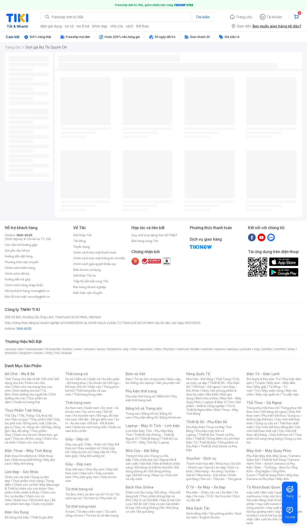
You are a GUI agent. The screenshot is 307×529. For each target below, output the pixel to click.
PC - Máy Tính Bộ (145, 442)
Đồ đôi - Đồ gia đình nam (96, 419)
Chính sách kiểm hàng (20, 268)
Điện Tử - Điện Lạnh (263, 374)
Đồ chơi (47, 379)
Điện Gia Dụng (17, 512)
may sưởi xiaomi (268, 504)
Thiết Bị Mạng (149, 438)
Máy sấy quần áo (268, 394)
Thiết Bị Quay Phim (271, 475)
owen (78, 349)
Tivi (257, 390)
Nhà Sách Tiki (198, 508)
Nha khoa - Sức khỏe (211, 475)
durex (101, 349)
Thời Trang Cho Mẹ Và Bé (22, 379)
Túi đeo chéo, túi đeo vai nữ (84, 494)
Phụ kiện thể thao (274, 415)
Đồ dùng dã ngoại (274, 411)
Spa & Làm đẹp (215, 467)
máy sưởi (253, 492)
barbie (67, 349)
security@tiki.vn (39, 296)
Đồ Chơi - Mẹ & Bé (20, 374)
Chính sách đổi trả (17, 273)
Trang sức (133, 413)
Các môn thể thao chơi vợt (274, 429)
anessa (233, 349)
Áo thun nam (74, 408)
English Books (210, 517)
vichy (49, 353)
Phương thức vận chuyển (22, 262)
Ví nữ (109, 494)
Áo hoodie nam (84, 415)
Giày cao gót (74, 444)
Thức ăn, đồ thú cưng (26, 438)
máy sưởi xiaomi (277, 508)
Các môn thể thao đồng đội (274, 427)
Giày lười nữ (101, 452)
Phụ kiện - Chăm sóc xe (202, 492)
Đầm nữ (81, 379)
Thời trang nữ (76, 374)
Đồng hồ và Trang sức (144, 408)
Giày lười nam (74, 469)
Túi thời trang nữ (79, 489)
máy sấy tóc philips (276, 496)
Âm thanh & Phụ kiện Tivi (264, 379)
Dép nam (87, 473)
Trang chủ (244, 17)
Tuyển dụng (81, 247)
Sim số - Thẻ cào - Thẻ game (221, 479)
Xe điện (227, 492)
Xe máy (199, 496)
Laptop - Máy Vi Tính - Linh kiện (153, 426)
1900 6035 (23, 328)
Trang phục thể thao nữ (262, 408)
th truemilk (53, 349)
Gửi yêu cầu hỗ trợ (17, 250)
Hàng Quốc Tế (198, 374)
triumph (169, 349)
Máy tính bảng (24, 463)
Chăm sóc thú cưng (139, 492)
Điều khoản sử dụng (87, 270)
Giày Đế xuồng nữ (92, 456)
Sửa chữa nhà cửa (146, 460)
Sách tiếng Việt (196, 513)
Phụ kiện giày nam (86, 477)
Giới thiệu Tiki (82, 235)
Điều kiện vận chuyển (87, 293)
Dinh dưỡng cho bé (26, 390)
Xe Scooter (223, 496)
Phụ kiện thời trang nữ (140, 396)
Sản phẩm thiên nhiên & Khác (29, 490)
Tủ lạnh (260, 383)
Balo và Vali (135, 374)
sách (129, 26)
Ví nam (70, 511)
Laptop (164, 442)
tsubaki (67, 353)
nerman (207, 349)
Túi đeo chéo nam (89, 511)
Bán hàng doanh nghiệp (89, 287)
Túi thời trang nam (80, 506)
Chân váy (94, 387)
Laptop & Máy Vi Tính (218, 402)
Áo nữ (69, 379)
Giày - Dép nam (78, 464)
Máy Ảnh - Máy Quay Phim (269, 451)
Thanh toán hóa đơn (200, 463)
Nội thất (146, 463)
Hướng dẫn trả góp (18, 279)
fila (57, 353)
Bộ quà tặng (145, 511)
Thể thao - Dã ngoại (206, 387)
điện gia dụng (51, 26)
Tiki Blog (79, 241)
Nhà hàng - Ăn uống (209, 471)
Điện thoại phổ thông (26, 460)
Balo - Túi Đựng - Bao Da (272, 467)
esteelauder (34, 349)
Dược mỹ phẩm (43, 504)
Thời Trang (223, 379)
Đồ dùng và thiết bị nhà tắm (154, 467)
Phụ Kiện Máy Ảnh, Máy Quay (267, 456)
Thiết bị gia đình (42, 517)
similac (267, 349)
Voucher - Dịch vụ (201, 458)
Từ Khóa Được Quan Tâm (267, 487)
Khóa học (222, 463)
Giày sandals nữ (89, 448)
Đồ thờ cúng (141, 475)
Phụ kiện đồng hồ (146, 417)
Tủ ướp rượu (290, 394)
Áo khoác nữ (97, 383)
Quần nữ (94, 379)
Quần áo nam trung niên (90, 427)
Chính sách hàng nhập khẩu (24, 285)
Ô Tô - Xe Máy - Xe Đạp (205, 487)
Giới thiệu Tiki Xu (84, 275)
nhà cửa (116, 26)
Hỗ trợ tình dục (39, 500)
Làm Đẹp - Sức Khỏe (21, 472)
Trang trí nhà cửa (137, 456)
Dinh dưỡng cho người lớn (29, 394)
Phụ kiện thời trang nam (151, 398)
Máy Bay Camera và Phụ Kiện (273, 477)
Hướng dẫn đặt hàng (19, 256)
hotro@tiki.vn (40, 291)
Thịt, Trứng (26, 415)
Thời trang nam (78, 403)
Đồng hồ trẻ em (170, 417)
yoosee (245, 349)
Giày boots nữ (81, 452)
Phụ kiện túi (109, 498)
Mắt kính (163, 396)
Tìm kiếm (203, 17)
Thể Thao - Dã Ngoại (264, 403)
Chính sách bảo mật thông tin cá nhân (99, 258)
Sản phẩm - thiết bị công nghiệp (213, 404)
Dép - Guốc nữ (95, 444)
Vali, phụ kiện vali (168, 383)
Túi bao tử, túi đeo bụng (102, 515)
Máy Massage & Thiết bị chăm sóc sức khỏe (32, 486)
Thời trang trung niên (87, 394)
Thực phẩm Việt (41, 419)
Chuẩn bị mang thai (26, 402)
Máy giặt (260, 387)
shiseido (11, 353)
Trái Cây (10, 415)
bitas (291, 349)
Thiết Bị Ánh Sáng (273, 460)
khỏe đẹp (99, 26)
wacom (220, 349)
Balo (129, 379)
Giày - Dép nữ (77, 439)
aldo (158, 349)
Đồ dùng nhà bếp (17, 517)
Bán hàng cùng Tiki (144, 241)
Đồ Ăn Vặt (141, 504)
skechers (146, 349)
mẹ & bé (83, 26)
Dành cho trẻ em (25, 435)
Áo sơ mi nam (92, 411)
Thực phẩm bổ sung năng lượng (274, 436)
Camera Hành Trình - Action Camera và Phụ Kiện (273, 463)
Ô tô (210, 496)
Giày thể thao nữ (281, 435)
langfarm (25, 353)
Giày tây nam (95, 469)
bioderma (114, 349)
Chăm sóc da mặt (17, 477)
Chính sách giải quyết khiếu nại (94, 264)
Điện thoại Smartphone (21, 456)
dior (21, 349)
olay (257, 349)
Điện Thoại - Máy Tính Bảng (28, 451)
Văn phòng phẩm (221, 513)
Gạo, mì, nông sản (27, 427)
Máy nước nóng (272, 390)
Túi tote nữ (90, 498)
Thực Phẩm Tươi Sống (23, 410)
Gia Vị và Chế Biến (146, 500)
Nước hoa (20, 500)
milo (134, 349)
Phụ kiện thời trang (141, 391)
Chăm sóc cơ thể (25, 484)
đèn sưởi (267, 492)
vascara (10, 349)
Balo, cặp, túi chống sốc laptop (153, 381)
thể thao (142, 26)
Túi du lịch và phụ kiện (149, 379)
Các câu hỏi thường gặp (21, 245)
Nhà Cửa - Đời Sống (142, 451)
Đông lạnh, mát (34, 423)
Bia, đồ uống (20, 431)
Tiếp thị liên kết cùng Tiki (90, 281)
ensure (89, 349)
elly (126, 349)
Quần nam (92, 408)
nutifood (183, 349)
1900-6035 (24, 235)
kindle (195, 349)
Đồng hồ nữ (150, 413)
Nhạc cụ (158, 475)
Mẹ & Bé (212, 394)
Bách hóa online (207, 398)
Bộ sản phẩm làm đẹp (30, 502)
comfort (280, 349)
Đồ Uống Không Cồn (150, 508)
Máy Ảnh (283, 479)
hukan (38, 353)
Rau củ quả (20, 419)
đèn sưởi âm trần (266, 519)
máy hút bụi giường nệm (272, 509)
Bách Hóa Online (140, 487)
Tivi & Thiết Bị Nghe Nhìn (210, 408)
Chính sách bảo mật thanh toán (94, 252)
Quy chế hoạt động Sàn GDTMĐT (154, 235)
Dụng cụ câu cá (266, 423)
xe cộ (69, 26)
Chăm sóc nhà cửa (31, 442)
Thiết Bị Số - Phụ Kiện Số (206, 422)
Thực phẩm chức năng (27, 481)
